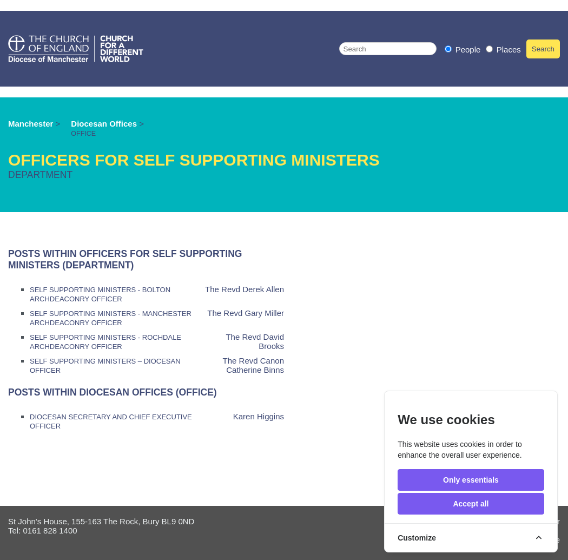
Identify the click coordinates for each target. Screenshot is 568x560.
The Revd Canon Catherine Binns (253, 365)
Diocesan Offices (105, 123)
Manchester (30, 123)
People (464, 49)
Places (503, 49)
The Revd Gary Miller (245, 313)
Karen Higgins (258, 416)
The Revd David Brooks (255, 341)
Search (543, 49)
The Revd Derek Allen (244, 289)
